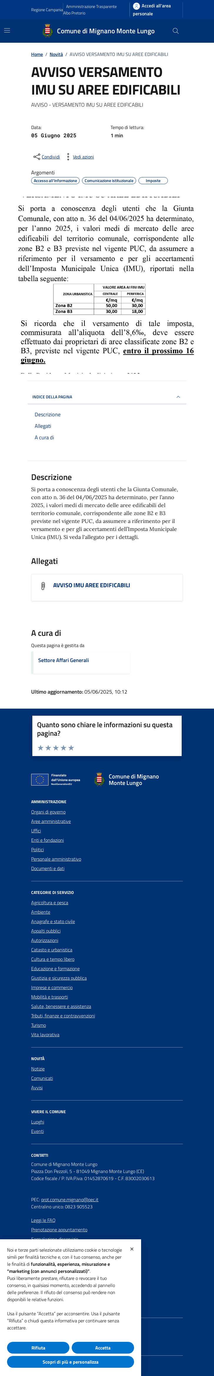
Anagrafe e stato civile (53, 921)
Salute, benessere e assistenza (61, 1006)
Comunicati (42, 1078)
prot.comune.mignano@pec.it (69, 1199)
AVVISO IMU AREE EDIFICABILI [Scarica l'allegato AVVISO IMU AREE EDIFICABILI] (91, 585)
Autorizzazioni (44, 940)
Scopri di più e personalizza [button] (70, 1361)
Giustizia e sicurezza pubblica (59, 977)
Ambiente (40, 911)
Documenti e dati (47, 868)
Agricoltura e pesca (49, 902)
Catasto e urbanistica (51, 949)
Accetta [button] (103, 1347)
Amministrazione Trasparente (91, 6)
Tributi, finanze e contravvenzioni (63, 1015)
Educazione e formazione (55, 968)
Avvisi (37, 1087)
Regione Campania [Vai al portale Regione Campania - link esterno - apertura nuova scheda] (47, 9)
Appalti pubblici (46, 930)
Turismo (38, 1025)
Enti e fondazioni (47, 840)
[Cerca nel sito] (176, 31)
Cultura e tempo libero (52, 959)
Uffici (36, 830)
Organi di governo (48, 811)
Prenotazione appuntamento (59, 1229)
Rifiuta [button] (38, 1347)
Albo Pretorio (74, 13)
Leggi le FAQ (43, 1220)
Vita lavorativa (45, 1034)
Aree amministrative (51, 821)
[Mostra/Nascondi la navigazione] (7, 30)
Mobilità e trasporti (49, 996)
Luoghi (37, 1121)
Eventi (37, 1131)
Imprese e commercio (52, 987)
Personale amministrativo (56, 858)
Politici (37, 849)
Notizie (38, 1068)
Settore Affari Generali (63, 660)
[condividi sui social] (46, 156)
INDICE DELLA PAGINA (107, 396)
